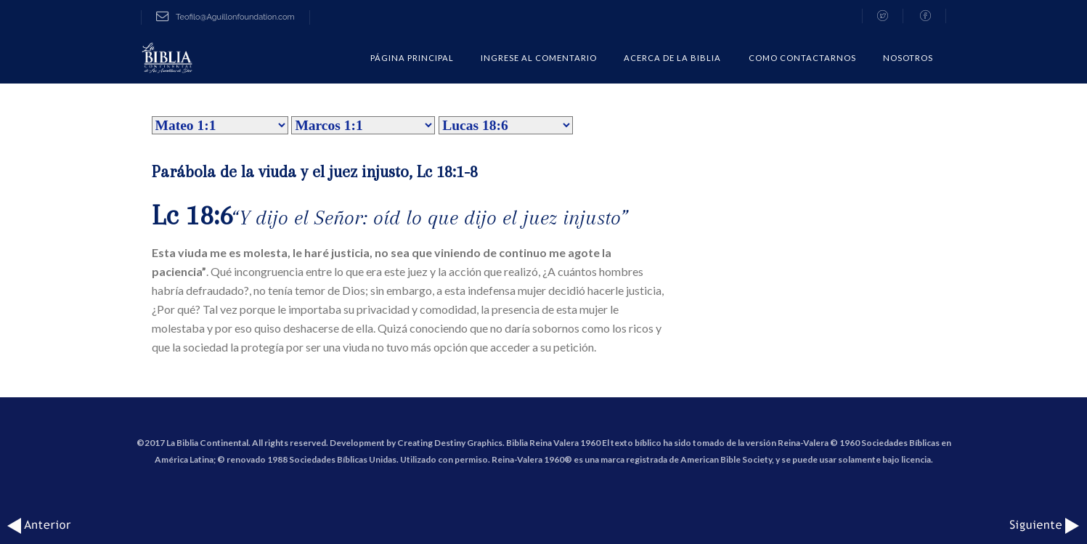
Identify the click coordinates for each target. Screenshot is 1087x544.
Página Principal (412, 57)
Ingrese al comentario (539, 57)
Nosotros (908, 57)
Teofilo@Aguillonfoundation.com (225, 17)
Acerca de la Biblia (672, 57)
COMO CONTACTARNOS (802, 57)
